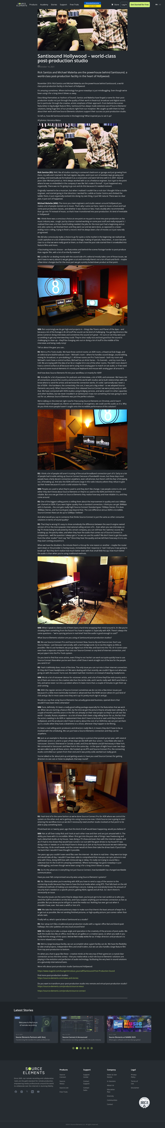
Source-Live (64, 1088)
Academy (44, 4)
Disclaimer (135, 1088)
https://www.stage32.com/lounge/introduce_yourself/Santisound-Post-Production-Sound (76, 971)
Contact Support (86, 1082)
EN (156, 4)
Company (111, 1069)
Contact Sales (86, 1089)
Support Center (86, 1076)
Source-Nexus (62, 1082)
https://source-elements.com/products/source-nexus (61, 986)
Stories (54, 4)
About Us (110, 1085)
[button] (73, 1048)
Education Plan (111, 1090)
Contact (110, 1104)
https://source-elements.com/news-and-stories (58, 978)
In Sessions (111, 1081)
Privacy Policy (133, 1076)
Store (115, 4)
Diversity (110, 1096)
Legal (133, 1069)
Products (33, 4)
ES (160, 4)
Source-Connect (63, 1076)
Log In (124, 4)
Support (63, 4)
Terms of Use (134, 1082)
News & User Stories (112, 1076)
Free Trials (74, 4)
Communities (112, 1100)
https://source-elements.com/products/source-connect (62, 991)
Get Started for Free (140, 4)
